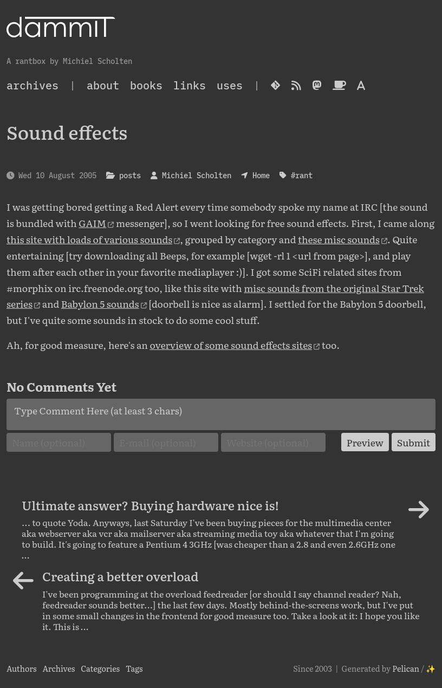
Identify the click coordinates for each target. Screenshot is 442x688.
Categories (100, 668)
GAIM (92, 223)
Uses (230, 85)
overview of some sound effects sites (231, 344)
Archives (58, 668)
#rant (302, 175)
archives (32, 85)
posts (130, 175)
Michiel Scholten (196, 175)
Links (189, 85)
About (103, 85)
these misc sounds (339, 239)
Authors (21, 668)
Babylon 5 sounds (100, 303)
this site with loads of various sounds (89, 239)
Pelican (405, 668)
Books (146, 85)
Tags (134, 668)
